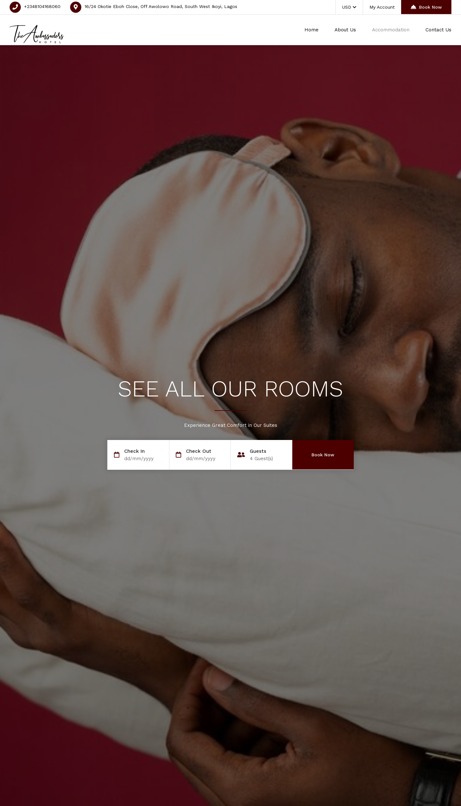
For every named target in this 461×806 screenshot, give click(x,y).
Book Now (426, 7)
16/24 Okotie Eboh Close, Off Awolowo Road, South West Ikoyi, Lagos (161, 6)
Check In (134, 451)
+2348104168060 (42, 6)
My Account (382, 7)
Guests (258, 451)
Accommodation (390, 30)
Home (311, 30)
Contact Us (438, 30)
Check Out (198, 451)
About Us (345, 30)
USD (349, 7)
